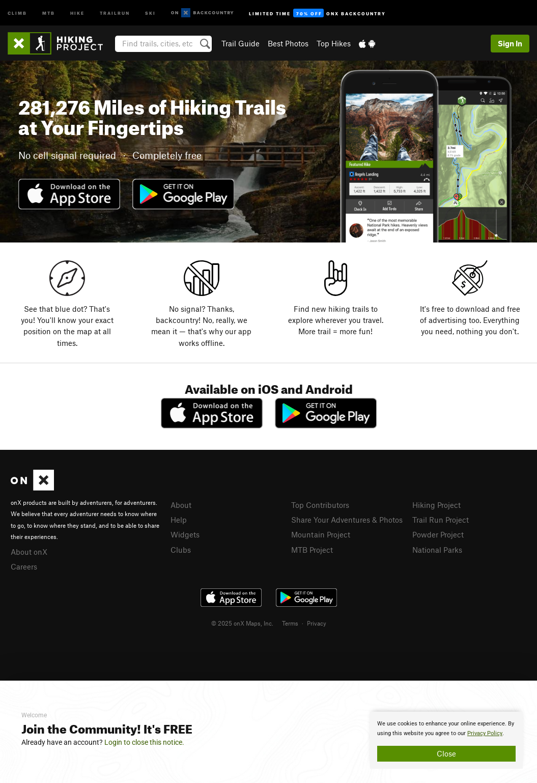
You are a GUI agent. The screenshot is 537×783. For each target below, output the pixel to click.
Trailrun (115, 12)
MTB (48, 12)
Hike (77, 12)
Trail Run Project (440, 519)
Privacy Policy (484, 733)
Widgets (185, 534)
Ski (150, 12)
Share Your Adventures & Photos (347, 519)
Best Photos (288, 43)
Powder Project (438, 534)
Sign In (510, 43)
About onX (29, 551)
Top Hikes (334, 43)
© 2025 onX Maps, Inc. (242, 623)
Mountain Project (320, 534)
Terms (290, 623)
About (181, 504)
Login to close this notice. (144, 742)
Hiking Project (436, 504)
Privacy (316, 623)
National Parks (437, 549)
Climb (17, 12)
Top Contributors (320, 504)
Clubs (181, 549)
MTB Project (312, 549)
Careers (24, 566)
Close (446, 753)
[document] (446, 740)
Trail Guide (240, 43)
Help (179, 519)
